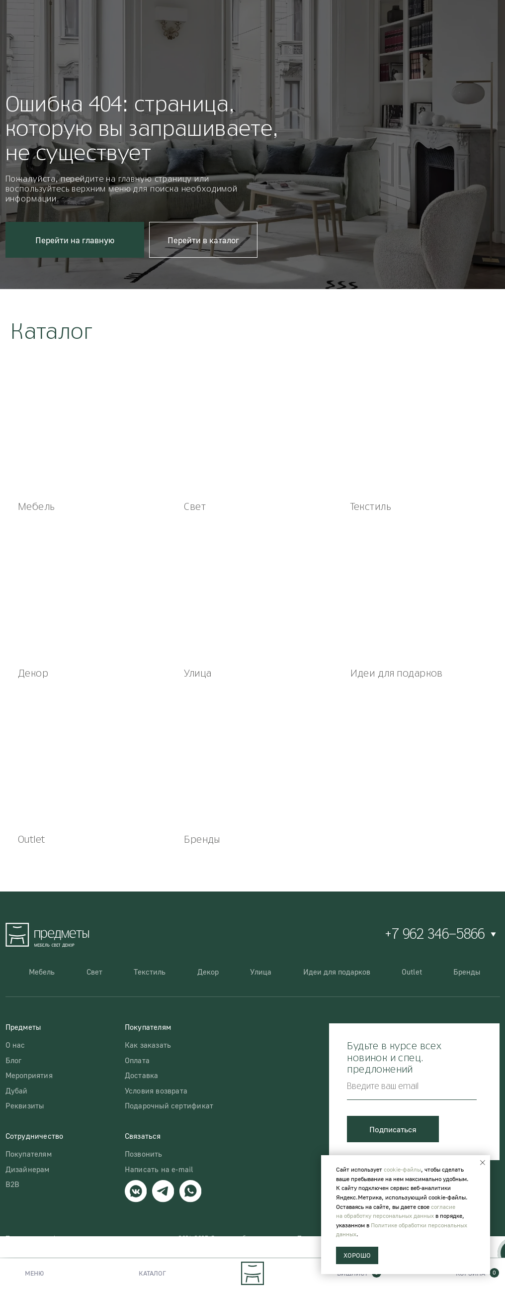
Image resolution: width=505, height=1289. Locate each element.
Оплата (137, 1060)
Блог (13, 1060)
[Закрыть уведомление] (483, 1163)
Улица (260, 971)
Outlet (412, 971)
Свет (94, 971)
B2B (12, 1184)
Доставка (142, 1075)
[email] (411, 1087)
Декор (208, 971)
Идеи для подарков (336, 971)
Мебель (42, 971)
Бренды (466, 971)
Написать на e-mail (159, 1169)
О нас (15, 1044)
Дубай (16, 1090)
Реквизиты (24, 1105)
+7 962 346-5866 (435, 935)
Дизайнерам (27, 1169)
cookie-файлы (402, 1169)
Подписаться (393, 1129)
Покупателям (28, 1153)
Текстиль (150, 971)
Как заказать (148, 1044)
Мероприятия (29, 1075)
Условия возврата (156, 1090)
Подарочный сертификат (169, 1105)
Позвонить (144, 1153)
